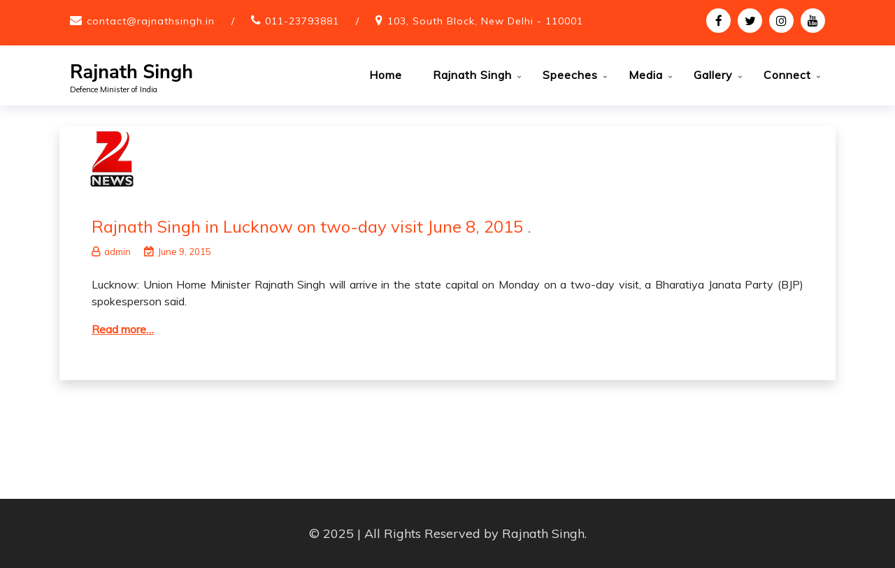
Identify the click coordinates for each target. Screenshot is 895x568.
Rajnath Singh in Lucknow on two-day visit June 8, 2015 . (311, 226)
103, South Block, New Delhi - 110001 (485, 21)
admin (111, 251)
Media (646, 75)
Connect (787, 75)
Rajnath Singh (131, 72)
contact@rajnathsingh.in (151, 21)
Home (385, 75)
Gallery (713, 75)
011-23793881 (302, 21)
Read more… (123, 329)
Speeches (570, 75)
